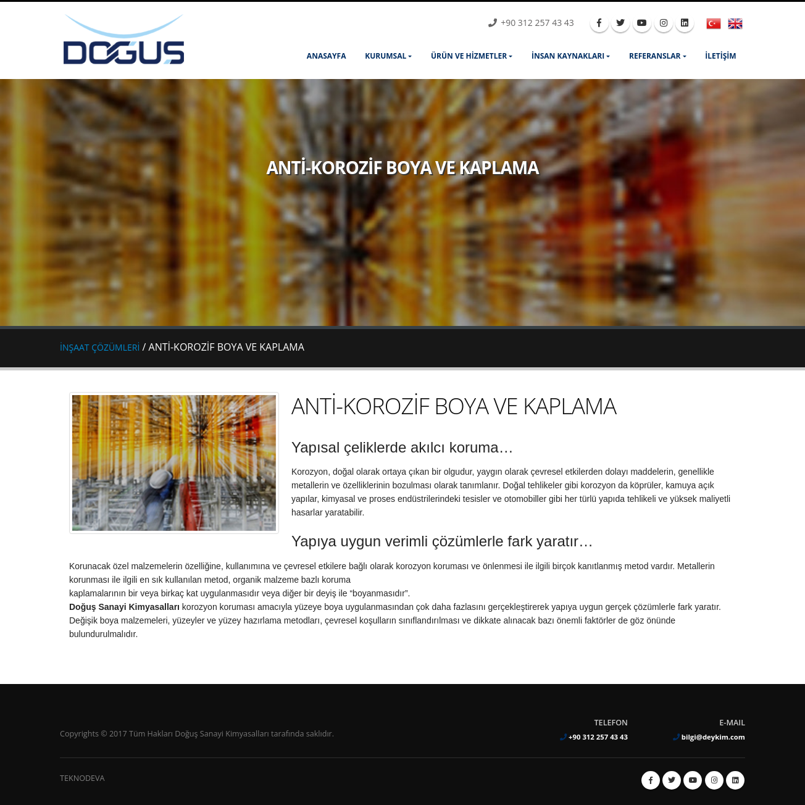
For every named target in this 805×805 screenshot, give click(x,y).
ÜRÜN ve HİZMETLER (469, 56)
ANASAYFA (326, 56)
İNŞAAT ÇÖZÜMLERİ (100, 347)
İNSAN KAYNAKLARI (568, 56)
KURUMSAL (385, 56)
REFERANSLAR (655, 56)
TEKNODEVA (82, 778)
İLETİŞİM (720, 56)
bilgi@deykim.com (713, 736)
